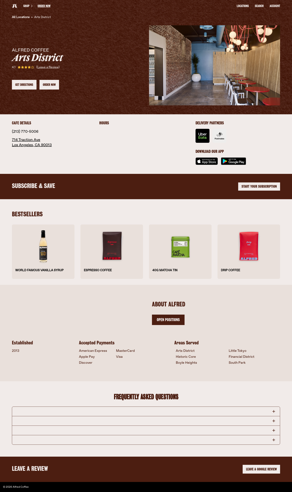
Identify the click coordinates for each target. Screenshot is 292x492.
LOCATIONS (243, 6)
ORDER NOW (44, 6)
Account (275, 6)
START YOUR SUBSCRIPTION (259, 186)
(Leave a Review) (48, 67)
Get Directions (24, 84)
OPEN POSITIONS (168, 320)
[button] (146, 411)
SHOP (28, 6)
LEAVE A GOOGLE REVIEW (261, 469)
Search (259, 6)
